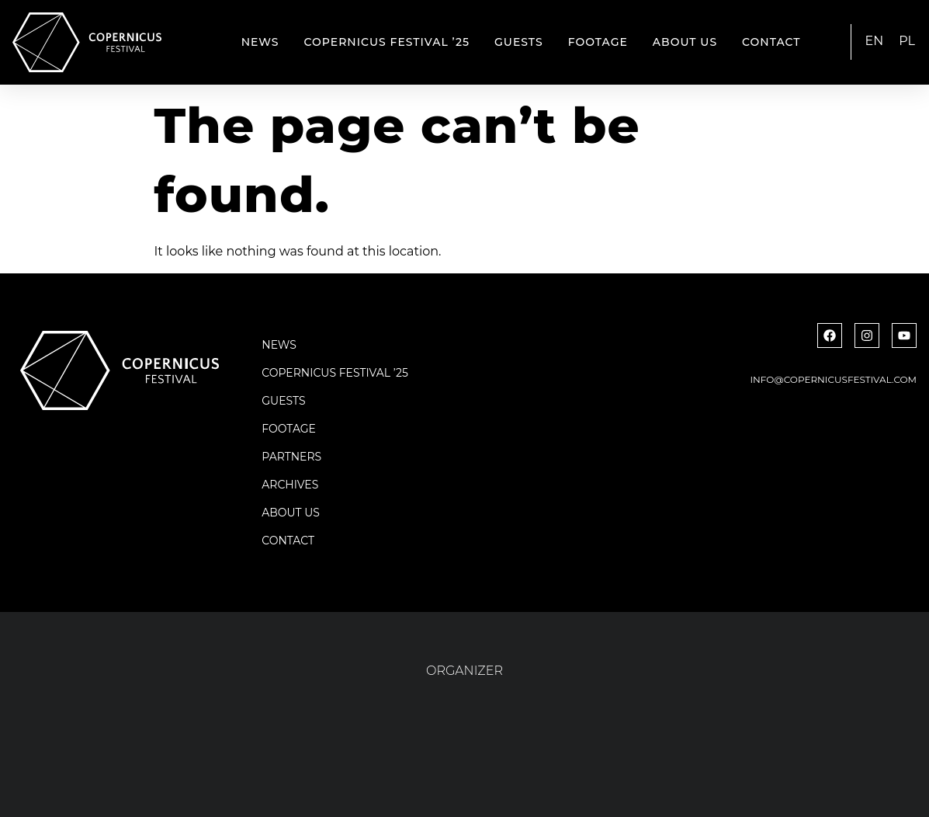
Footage (598, 42)
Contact (771, 42)
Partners (291, 457)
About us (685, 42)
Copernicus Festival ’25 (387, 42)
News (260, 42)
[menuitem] (875, 41)
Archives (290, 485)
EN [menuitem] (874, 40)
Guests (518, 42)
